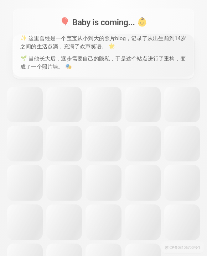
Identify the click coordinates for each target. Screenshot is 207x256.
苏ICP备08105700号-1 (182, 248)
